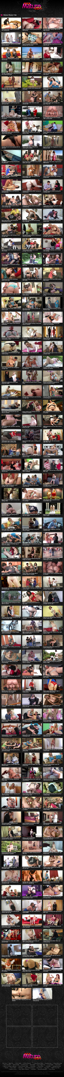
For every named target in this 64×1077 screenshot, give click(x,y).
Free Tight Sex (41, 1064)
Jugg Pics (46, 1067)
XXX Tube (18, 1063)
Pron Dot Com (58, 1063)
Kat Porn (39, 1067)
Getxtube (33, 1066)
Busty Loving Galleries (10, 1066)
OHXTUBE (15, 1064)
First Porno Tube (23, 1066)
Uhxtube (33, 1069)
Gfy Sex (4, 1063)
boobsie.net (48, 1063)
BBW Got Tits (55, 1067)
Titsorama (40, 1066)
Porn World (7, 1064)
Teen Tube (13, 1067)
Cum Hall (50, 1064)
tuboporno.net (57, 1066)
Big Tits (11, 1063)
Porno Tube (32, 11)
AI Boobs (48, 1066)
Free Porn (52, 1069)
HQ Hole (32, 1064)
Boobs (6, 1067)
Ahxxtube (57, 1064)
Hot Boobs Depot (30, 1067)
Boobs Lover (13, 1069)
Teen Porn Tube (38, 1063)
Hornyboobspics (42, 1069)
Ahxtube (20, 1067)
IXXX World (27, 1063)
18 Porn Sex (24, 1064)
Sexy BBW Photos (24, 1069)
